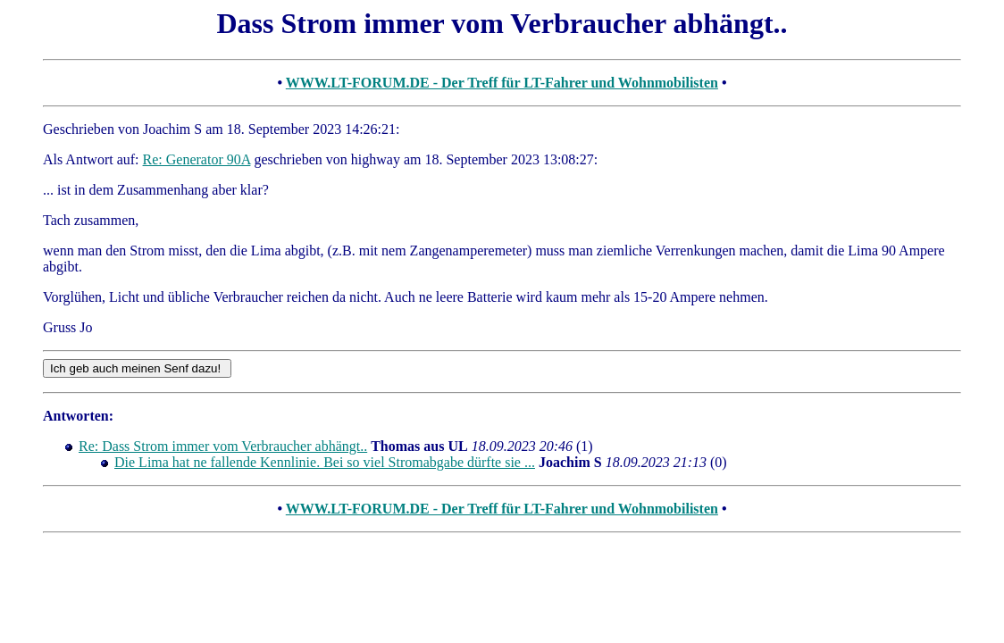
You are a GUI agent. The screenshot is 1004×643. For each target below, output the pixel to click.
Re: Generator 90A (197, 159)
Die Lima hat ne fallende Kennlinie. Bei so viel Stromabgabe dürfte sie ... (324, 462)
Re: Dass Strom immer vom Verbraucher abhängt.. (223, 446)
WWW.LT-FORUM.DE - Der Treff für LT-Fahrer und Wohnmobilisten (502, 82)
